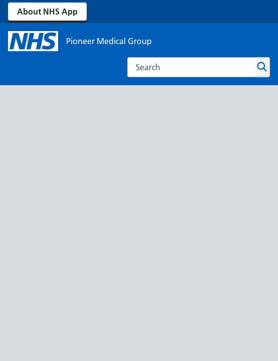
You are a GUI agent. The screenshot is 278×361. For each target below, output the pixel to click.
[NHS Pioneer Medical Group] (80, 41)
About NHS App (47, 12)
